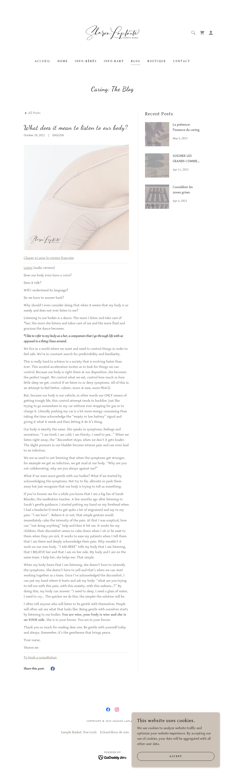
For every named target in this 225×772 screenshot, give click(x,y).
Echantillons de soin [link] (114, 732)
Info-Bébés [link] (86, 61)
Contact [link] (181, 61)
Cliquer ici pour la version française (49, 258)
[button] (211, 32)
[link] (112, 33)
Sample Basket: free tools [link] (79, 732)
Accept (175, 756)
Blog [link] (135, 61)
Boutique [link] (156, 61)
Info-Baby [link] (114, 61)
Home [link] (63, 61)
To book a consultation (40, 657)
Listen (28, 268)
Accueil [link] (43, 61)
